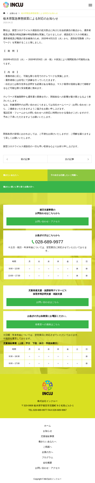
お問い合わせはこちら (47, 302)
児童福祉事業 (47, 436)
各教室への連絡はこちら (47, 324)
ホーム (47, 425)
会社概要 (47, 462)
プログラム (47, 457)
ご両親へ (47, 447)
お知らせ (47, 431)
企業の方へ (47, 452)
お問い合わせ (79, 104)
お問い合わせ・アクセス (47, 221)
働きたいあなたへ (47, 441)
